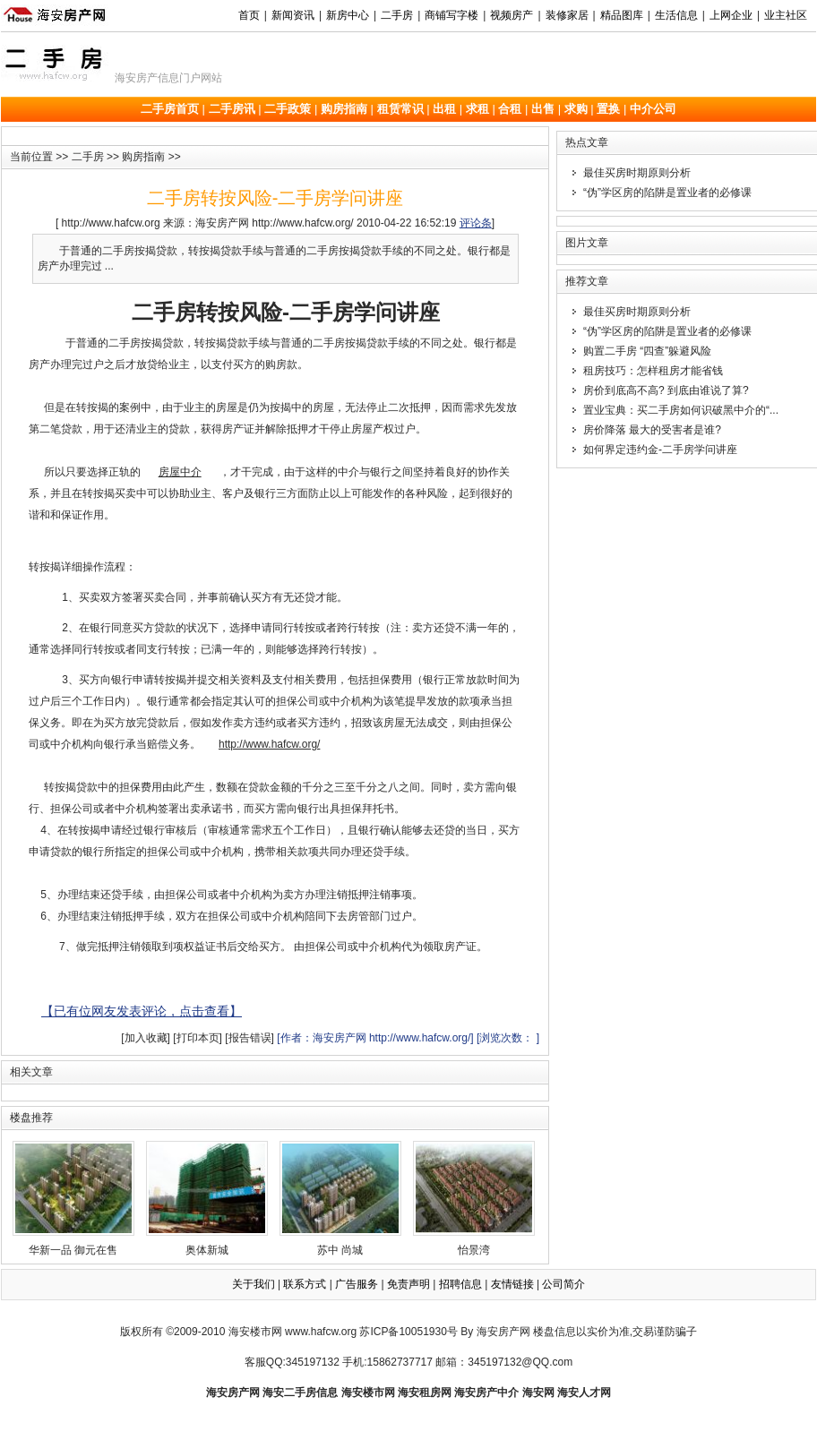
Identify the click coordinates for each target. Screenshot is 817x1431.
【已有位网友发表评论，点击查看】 (141, 1011)
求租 (477, 109)
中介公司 (653, 109)
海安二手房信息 (300, 1392)
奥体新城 (207, 1198)
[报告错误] (249, 1038)
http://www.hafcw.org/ (269, 744)
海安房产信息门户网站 (168, 78)
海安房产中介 (486, 1392)
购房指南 (344, 109)
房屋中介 (180, 472)
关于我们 (253, 1284)
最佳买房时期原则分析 (637, 173)
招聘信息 (460, 1284)
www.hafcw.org (321, 1331)
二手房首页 (170, 109)
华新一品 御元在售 (73, 1198)
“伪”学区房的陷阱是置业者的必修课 (667, 192)
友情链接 (512, 1284)
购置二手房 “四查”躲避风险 (647, 351)
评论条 (476, 223)
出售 (543, 109)
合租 (509, 109)
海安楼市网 (255, 1331)
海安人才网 (584, 1392)
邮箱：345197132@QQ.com (503, 1362)
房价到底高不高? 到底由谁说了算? (666, 390)
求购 (576, 109)
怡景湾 (474, 1198)
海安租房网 (425, 1392)
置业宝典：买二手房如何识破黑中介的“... (680, 410)
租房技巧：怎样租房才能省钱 (653, 370)
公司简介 (563, 1284)
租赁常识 (400, 109)
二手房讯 (232, 109)
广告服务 (356, 1284)
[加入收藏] (145, 1038)
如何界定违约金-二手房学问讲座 (660, 449)
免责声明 (408, 1284)
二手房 (88, 156)
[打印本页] (197, 1038)
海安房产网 (233, 1392)
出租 (444, 109)
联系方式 (304, 1284)
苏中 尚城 (340, 1198)
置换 (608, 109)
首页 (249, 15)
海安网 (538, 1392)
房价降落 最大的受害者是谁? (652, 430)
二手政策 (287, 109)
